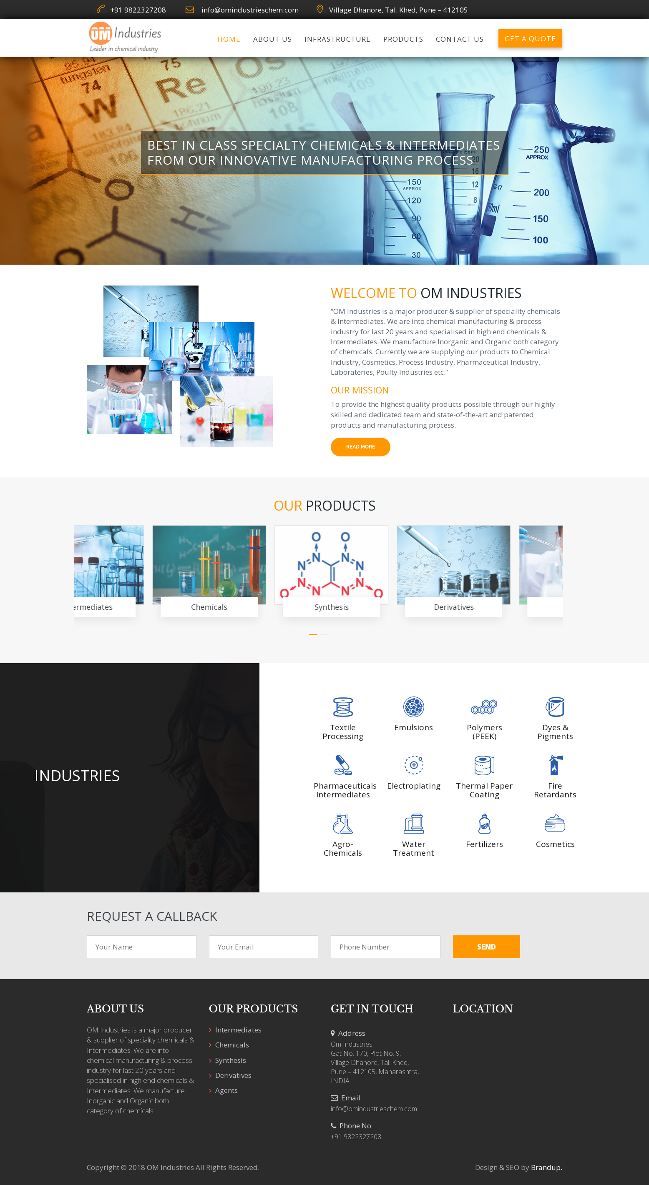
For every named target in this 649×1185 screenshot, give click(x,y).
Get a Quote (530, 38)
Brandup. (546, 1167)
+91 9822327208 (138, 10)
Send (486, 947)
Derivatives (380, 607)
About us (272, 39)
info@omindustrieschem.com (250, 10)
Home (229, 39)
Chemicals (135, 607)
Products (403, 39)
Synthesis (258, 607)
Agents (502, 607)
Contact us (460, 39)
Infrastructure (337, 39)
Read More (360, 447)
